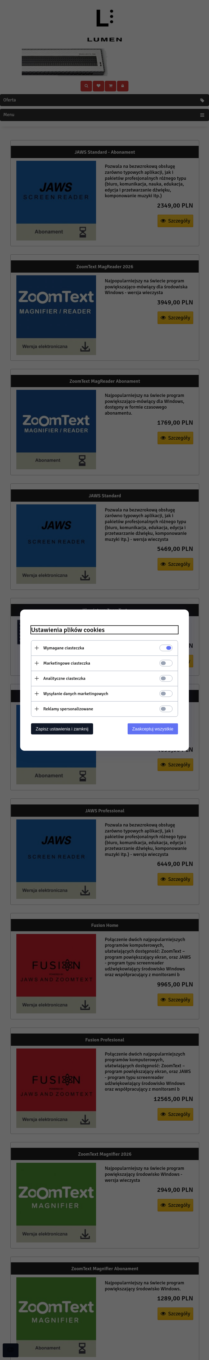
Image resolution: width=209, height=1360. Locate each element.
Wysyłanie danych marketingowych (75, 693)
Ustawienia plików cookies (68, 630)
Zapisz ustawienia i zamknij (62, 728)
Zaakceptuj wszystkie (152, 728)
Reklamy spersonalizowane (68, 708)
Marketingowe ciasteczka (66, 663)
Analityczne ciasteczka (64, 678)
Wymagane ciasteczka (63, 647)
